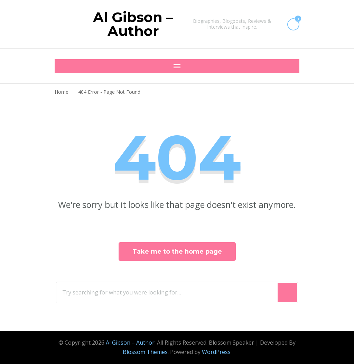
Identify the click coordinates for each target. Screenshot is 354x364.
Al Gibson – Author (133, 24)
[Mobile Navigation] (61, 66)
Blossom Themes (145, 352)
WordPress (216, 352)
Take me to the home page (177, 251)
